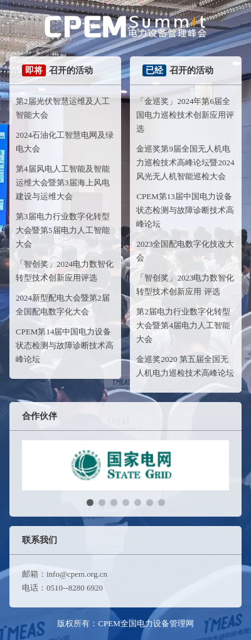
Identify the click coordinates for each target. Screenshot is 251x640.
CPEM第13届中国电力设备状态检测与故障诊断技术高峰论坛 (185, 210)
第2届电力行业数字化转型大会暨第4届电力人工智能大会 (183, 325)
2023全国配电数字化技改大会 (185, 250)
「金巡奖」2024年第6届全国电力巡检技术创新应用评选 (185, 114)
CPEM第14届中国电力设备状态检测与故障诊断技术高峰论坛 (65, 345)
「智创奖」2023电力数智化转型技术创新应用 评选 (185, 284)
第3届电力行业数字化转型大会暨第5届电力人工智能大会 (63, 230)
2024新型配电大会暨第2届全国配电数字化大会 (63, 304)
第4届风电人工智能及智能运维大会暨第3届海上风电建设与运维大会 (63, 182)
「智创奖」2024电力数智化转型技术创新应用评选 (65, 270)
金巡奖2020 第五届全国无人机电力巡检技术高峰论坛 (185, 366)
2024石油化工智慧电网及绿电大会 (65, 141)
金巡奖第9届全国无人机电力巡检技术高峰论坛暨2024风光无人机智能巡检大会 (185, 162)
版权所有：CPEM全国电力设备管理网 (125, 623)
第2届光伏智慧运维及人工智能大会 (63, 108)
